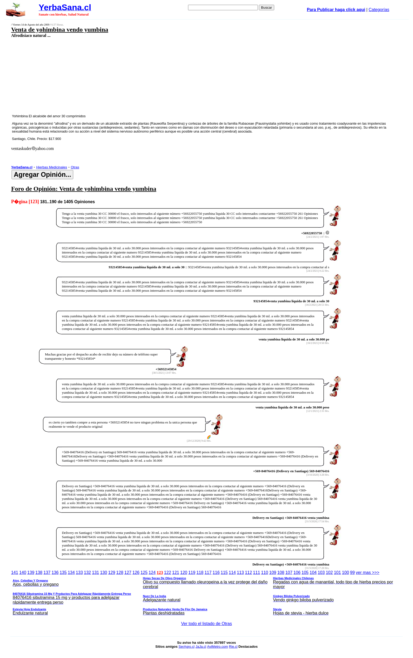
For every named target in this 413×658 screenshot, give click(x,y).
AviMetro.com (217, 647)
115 (224, 572)
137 (47, 572)
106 (297, 572)
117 (208, 572)
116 (216, 572)
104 (313, 572)
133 (79, 572)
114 (232, 572)
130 (103, 572)
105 (305, 572)
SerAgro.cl (187, 647)
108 (280, 572)
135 (63, 572)
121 (175, 572)
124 (152, 572)
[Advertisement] (161, 76)
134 (71, 572)
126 (136, 572)
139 (31, 572)
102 (329, 572)
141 (14, 572)
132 (87, 572)
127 (127, 572)
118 (200, 572)
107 (288, 572)
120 (183, 572)
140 (22, 572)
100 (345, 572)
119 (191, 572)
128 (119, 572)
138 (38, 572)
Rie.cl (233, 647)
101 (337, 572)
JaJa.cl (200, 647)
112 (248, 572)
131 (95, 572)
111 (256, 572)
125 (144, 572)
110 (264, 572)
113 (240, 572)
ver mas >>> (206, 593)
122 (167, 572)
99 (352, 572)
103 (321, 572)
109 (272, 572)
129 (111, 572)
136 (55, 572)
